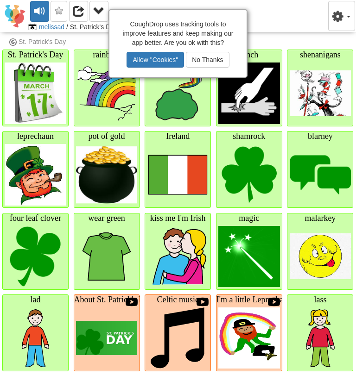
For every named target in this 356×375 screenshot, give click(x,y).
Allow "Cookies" (155, 59)
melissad (51, 27)
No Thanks (207, 59)
